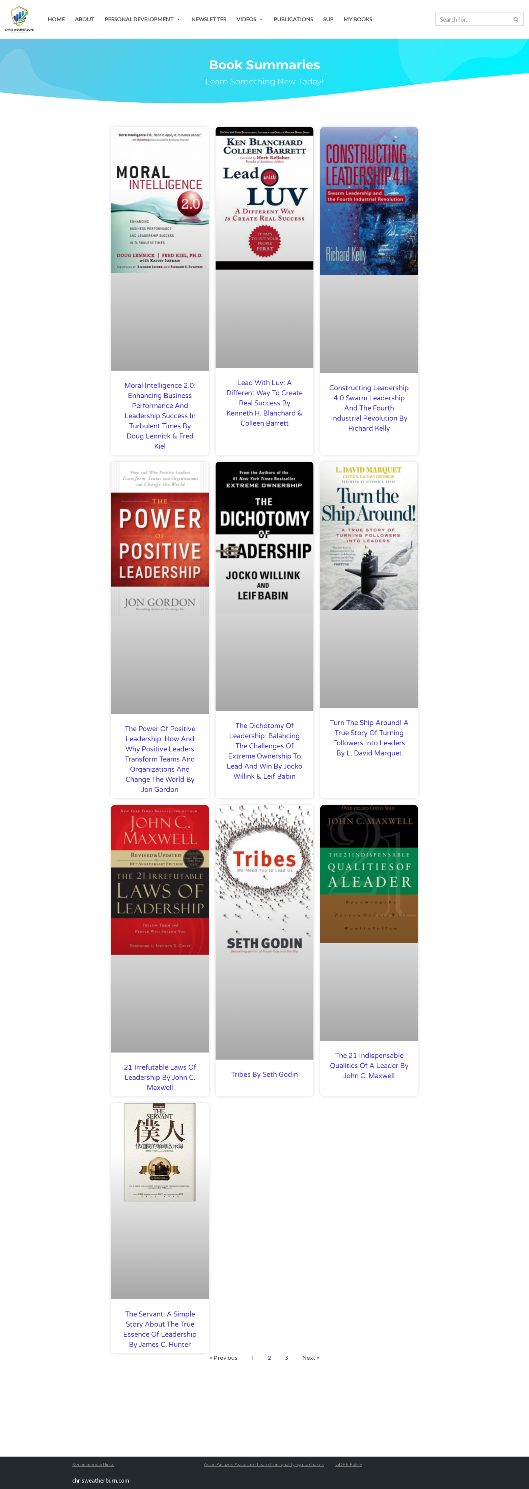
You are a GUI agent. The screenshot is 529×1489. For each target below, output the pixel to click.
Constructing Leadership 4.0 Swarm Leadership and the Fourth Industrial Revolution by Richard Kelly (369, 408)
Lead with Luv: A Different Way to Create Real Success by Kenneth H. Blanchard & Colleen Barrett (264, 403)
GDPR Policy (348, 1464)
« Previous (224, 1358)
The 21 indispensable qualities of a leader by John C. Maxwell (369, 1066)
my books (357, 19)
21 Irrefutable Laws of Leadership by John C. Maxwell (160, 1078)
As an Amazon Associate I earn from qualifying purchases (264, 1464)
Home (56, 19)
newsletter (208, 19)
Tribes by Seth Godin (264, 1075)
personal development (143, 19)
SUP (328, 19)
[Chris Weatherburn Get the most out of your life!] (19, 19)
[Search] (472, 19)
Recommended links (93, 1464)
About (84, 19)
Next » (310, 1358)
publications (293, 19)
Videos (249, 19)
